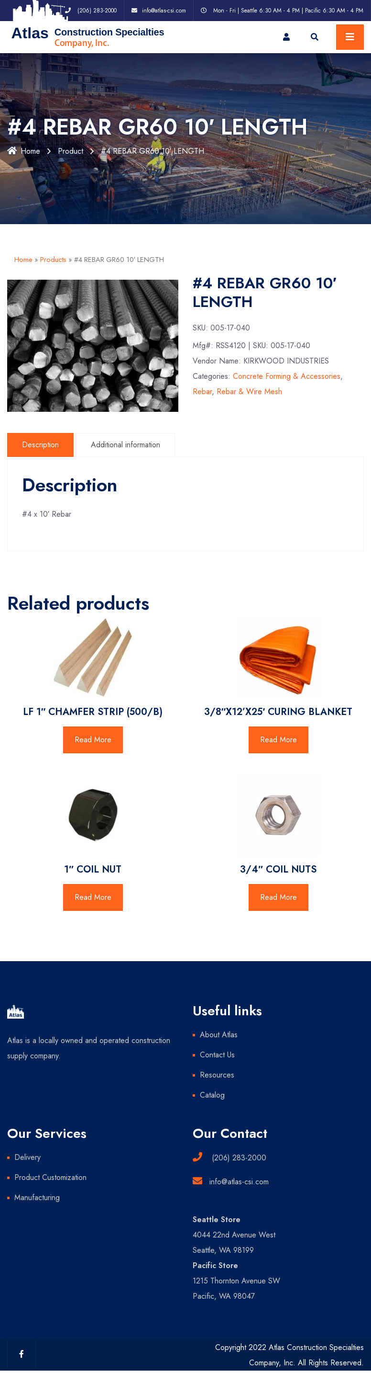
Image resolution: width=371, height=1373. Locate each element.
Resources (217, 1074)
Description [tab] (40, 444)
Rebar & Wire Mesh (249, 391)
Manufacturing (37, 1197)
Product (70, 151)
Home (23, 151)
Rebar (202, 391)
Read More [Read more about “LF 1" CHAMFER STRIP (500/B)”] (93, 739)
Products (53, 259)
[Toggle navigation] (350, 37)
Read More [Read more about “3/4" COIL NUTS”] (278, 897)
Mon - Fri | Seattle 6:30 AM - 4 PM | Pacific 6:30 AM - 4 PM (288, 10)
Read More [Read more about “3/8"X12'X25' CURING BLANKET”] (278, 739)
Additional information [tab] (125, 444)
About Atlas (219, 1034)
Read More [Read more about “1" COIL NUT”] (93, 897)
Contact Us (217, 1054)
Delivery (27, 1157)
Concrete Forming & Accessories (286, 376)
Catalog (212, 1095)
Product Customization (50, 1177)
